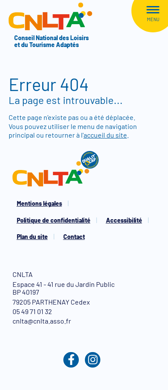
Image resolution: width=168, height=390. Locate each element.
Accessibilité (124, 220)
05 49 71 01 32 (32, 311)
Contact (74, 236)
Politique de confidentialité (53, 220)
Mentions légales (39, 203)
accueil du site (105, 135)
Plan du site (32, 236)
